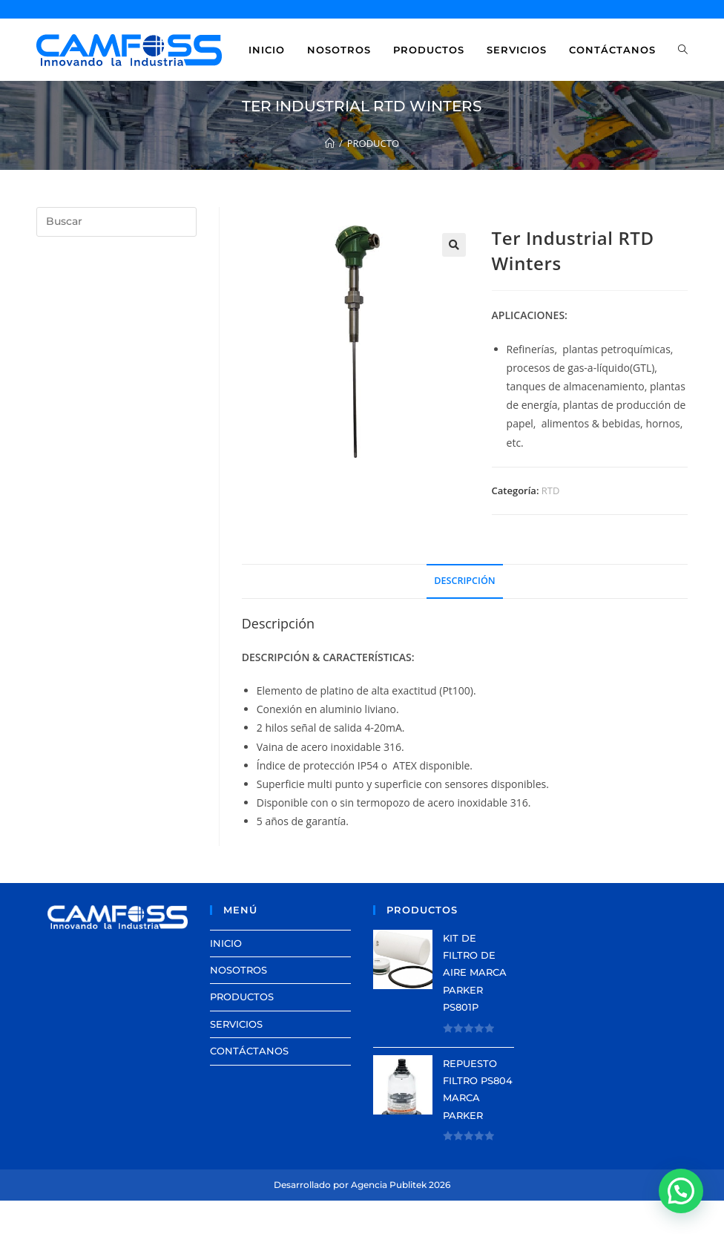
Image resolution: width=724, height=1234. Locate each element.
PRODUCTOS (242, 996)
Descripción (464, 580)
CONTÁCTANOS (249, 1051)
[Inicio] (330, 143)
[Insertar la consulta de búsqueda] (116, 222)
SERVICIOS (236, 1024)
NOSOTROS (238, 970)
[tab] (464, 581)
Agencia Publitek (389, 1184)
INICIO (226, 943)
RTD (551, 490)
